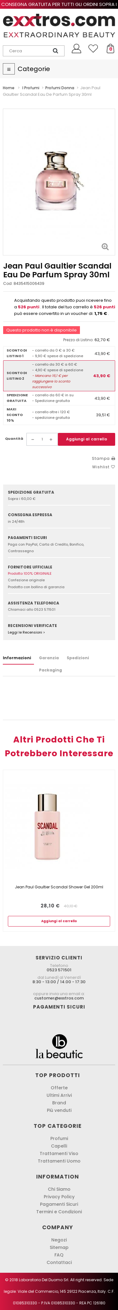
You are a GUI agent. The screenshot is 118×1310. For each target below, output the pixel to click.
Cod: (8, 283)
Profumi (59, 1138)
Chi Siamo (59, 1189)
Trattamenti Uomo (59, 1161)
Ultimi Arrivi (59, 1095)
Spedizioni (78, 657)
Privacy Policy (59, 1197)
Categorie (34, 68)
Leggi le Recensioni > (26, 632)
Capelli (59, 1146)
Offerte (59, 1088)
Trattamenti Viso (59, 1153)
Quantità (14, 438)
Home (8, 87)
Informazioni (17, 657)
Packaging (50, 670)
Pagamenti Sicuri (59, 1204)
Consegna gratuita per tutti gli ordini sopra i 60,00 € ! (59, 7)
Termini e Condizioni (59, 1212)
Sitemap (59, 1247)
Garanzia (49, 657)
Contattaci (59, 1262)
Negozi (59, 1240)
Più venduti (59, 1110)
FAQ (59, 1255)
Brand (59, 1103)
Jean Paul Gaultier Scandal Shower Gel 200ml (59, 887)
